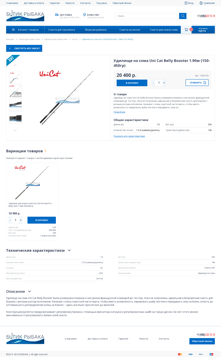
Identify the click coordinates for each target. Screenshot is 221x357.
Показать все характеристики (129, 136)
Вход (190, 3)
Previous (15, 130)
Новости (69, 3)
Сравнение (209, 3)
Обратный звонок (122, 3)
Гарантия (55, 3)
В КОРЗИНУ (132, 82)
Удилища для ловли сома (56, 39)
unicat (74, 39)
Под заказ (101, 3)
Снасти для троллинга (61, 29)
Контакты (85, 3)
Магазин (10, 39)
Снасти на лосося (130, 29)
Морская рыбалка (95, 29)
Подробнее (119, 111)
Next (15, 65)
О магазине (12, 3)
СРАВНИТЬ (196, 82)
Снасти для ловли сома (164, 29)
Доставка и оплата (34, 3)
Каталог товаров (28, 29)
